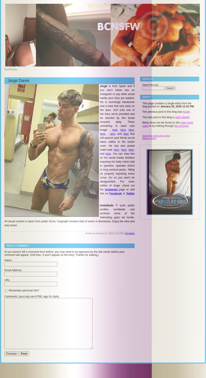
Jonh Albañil (182, 117)
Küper (186, 111)
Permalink (130, 233)
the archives (181, 125)
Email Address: (13, 270)
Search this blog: (150, 85)
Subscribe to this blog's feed (156, 136)
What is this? (149, 138)
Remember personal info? (21, 290)
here (114, 129)
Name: (8, 260)
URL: (7, 280)
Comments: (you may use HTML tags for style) (31, 296)
